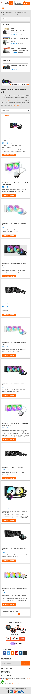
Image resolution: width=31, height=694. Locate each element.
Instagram (20, 653)
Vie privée (13, 683)
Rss (12, 653)
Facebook (4, 653)
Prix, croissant (5, 110)
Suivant (25, 614)
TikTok (25, 653)
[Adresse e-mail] (11, 663)
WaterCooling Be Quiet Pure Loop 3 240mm (13, 304)
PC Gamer (9, 100)
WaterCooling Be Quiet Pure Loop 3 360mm (13, 467)
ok (25, 663)
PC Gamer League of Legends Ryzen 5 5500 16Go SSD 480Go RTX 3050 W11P (18, 30)
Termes (17, 683)
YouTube (16, 653)
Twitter (8, 653)
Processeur (16, 105)
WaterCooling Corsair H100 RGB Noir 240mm (14, 506)
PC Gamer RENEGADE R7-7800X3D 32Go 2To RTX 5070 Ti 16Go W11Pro (19, 40)
